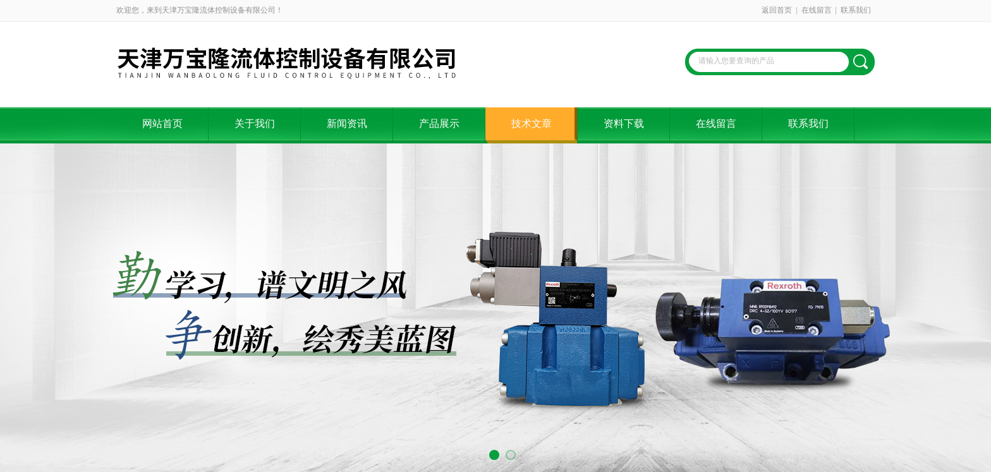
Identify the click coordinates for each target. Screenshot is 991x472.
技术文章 (531, 123)
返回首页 (777, 10)
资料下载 (624, 123)
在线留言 (816, 10)
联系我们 (856, 10)
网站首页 (162, 123)
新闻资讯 (347, 123)
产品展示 (439, 123)
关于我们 (254, 123)
